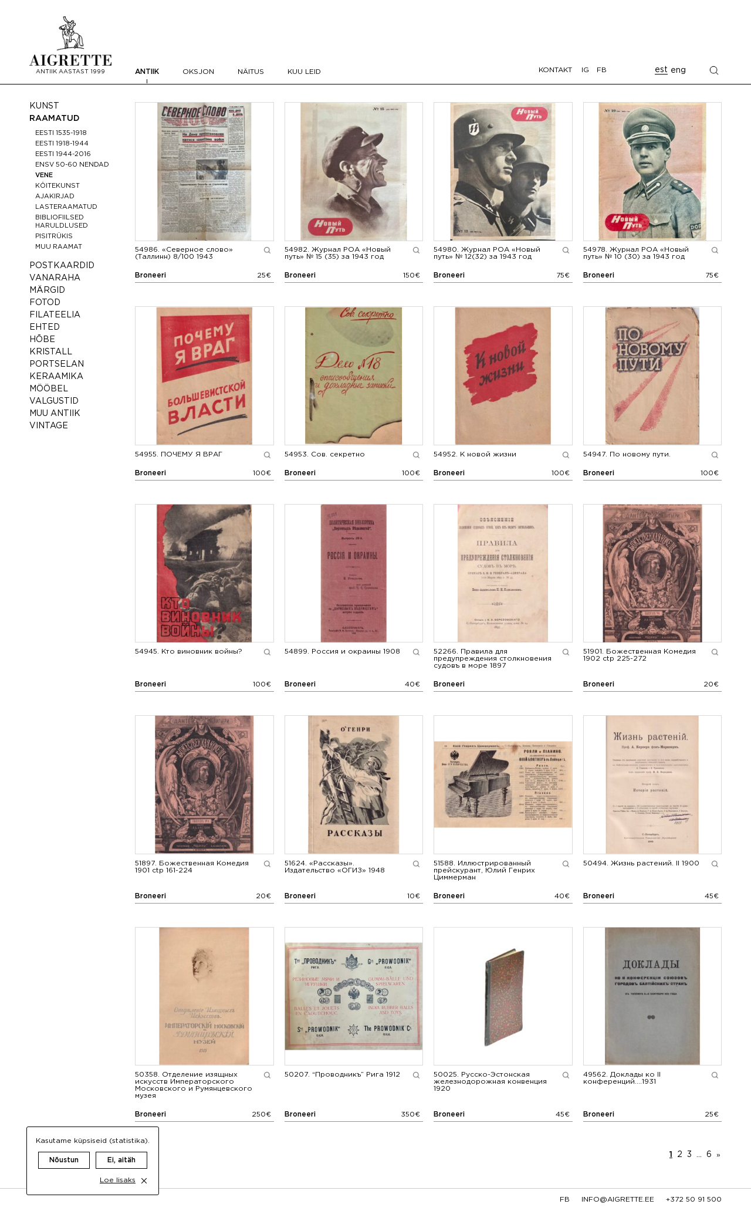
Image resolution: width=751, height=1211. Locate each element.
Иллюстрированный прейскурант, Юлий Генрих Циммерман (484, 870)
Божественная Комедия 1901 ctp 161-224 (192, 867)
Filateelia (54, 315)
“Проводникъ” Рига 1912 (342, 1074)
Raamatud (54, 118)
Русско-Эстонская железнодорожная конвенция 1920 (490, 1081)
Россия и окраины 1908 (342, 651)
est (661, 69)
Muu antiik (54, 413)
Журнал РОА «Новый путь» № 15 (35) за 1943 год (338, 253)
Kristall (50, 352)
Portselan (56, 364)
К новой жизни (475, 454)
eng (678, 70)
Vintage (48, 425)
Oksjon (198, 72)
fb (565, 1199)
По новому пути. (627, 454)
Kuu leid (304, 72)
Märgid (47, 290)
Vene (44, 175)
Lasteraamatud (66, 207)
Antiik (147, 72)
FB (602, 70)
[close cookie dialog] (144, 1170)
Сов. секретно (325, 454)
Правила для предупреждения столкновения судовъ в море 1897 (493, 658)
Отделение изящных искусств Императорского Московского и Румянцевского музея (193, 1085)
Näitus (251, 72)
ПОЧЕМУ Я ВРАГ (178, 454)
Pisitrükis (54, 236)
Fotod (44, 302)
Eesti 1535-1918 (61, 133)
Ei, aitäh (121, 1149)
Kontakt (555, 70)
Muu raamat (58, 247)
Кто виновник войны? (188, 651)
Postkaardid (61, 265)
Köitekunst (57, 186)
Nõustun (64, 1149)
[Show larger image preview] (267, 250)
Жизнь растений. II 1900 (641, 863)
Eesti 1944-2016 (63, 154)
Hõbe (42, 339)
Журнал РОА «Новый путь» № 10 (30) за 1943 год (636, 253)
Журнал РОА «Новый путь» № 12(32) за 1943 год (487, 253)
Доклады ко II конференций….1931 (622, 1078)
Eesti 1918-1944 (62, 144)
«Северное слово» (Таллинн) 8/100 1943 (184, 253)
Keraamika (56, 376)
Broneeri (150, 275)
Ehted (44, 327)
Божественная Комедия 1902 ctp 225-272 (639, 655)
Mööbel (48, 389)
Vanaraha (54, 278)
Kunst (44, 106)
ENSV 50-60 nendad (72, 165)
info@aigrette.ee (617, 1199)
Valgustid (54, 401)
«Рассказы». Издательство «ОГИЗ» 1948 (335, 867)
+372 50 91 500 (694, 1199)
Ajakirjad (55, 196)
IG (585, 70)
